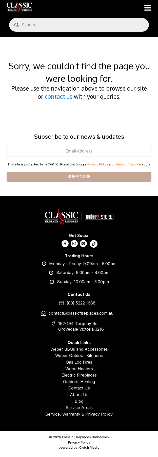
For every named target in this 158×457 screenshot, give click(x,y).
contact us (58, 96)
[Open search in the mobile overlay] (79, 24)
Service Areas (79, 407)
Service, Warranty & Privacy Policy (79, 414)
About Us (79, 394)
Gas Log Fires (79, 362)
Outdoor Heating (79, 381)
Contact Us (79, 388)
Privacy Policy (97, 164)
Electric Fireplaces (79, 375)
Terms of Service (128, 164)
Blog (79, 401)
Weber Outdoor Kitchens (79, 355)
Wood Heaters (79, 368)
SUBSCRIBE (79, 177)
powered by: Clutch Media (79, 447)
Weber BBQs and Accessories (79, 349)
